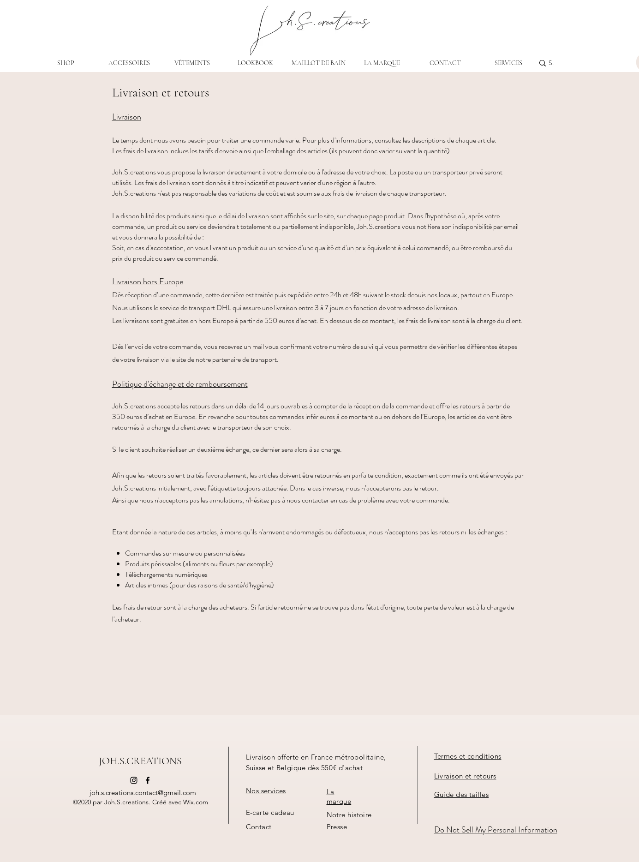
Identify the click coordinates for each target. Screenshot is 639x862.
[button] (461, 795)
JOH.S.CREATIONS (140, 761)
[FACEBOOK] (147, 780)
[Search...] (551, 63)
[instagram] (133, 780)
